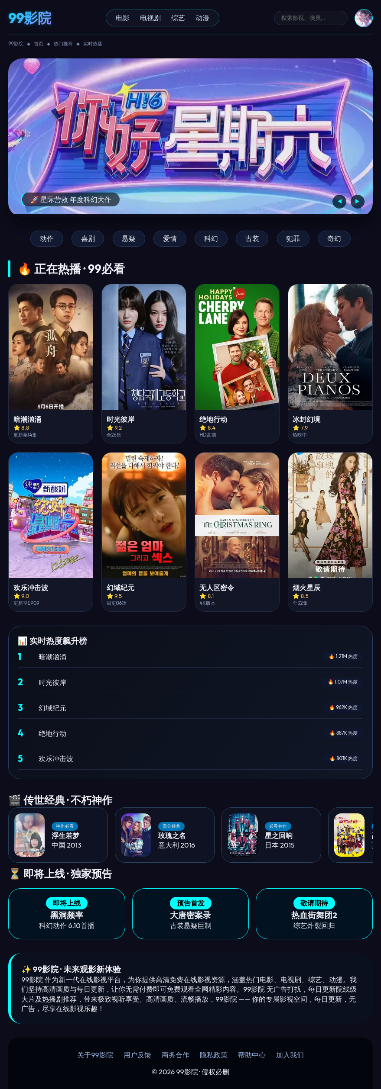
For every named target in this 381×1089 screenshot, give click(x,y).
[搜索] (311, 18)
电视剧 (150, 17)
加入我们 (290, 1054)
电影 (123, 17)
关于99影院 (95, 1054)
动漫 (202, 17)
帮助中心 (252, 1054)
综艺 (178, 17)
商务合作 (175, 1054)
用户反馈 (137, 1054)
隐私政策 (214, 1054)
